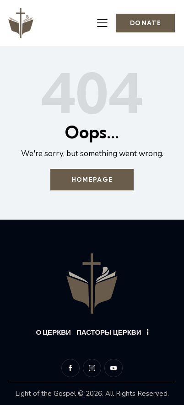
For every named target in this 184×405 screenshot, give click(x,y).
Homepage (92, 179)
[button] (102, 22)
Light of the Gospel (45, 393)
